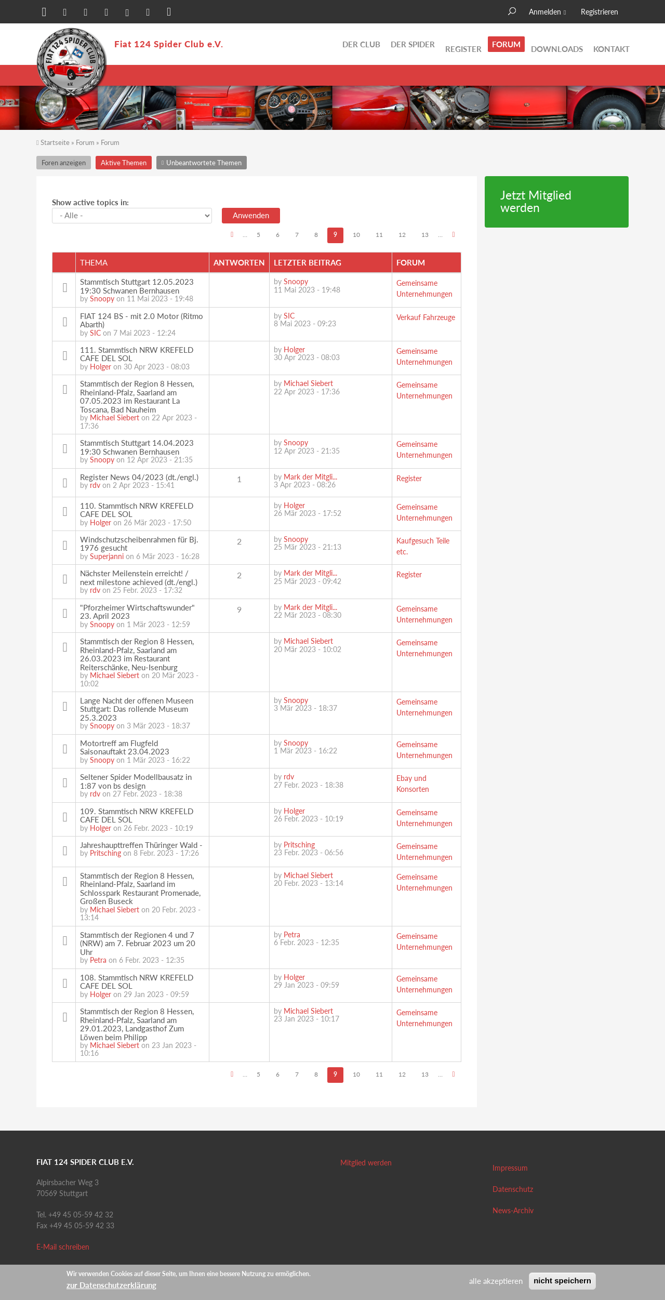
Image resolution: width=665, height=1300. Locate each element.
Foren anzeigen (64, 162)
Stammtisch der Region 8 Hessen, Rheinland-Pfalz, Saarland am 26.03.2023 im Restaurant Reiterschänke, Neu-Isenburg (137, 654)
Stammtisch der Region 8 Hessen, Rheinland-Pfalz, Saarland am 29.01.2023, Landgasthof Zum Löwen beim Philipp (137, 1024)
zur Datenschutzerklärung (111, 1285)
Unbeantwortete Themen (584, 75)
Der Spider (413, 44)
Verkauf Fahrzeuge (425, 317)
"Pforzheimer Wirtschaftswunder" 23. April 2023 (137, 612)
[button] (44, 13)
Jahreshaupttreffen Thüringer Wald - (141, 845)
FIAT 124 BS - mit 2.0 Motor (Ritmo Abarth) (141, 320)
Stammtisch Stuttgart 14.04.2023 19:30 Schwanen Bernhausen (137, 447)
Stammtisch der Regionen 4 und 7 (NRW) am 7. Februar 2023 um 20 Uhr (137, 943)
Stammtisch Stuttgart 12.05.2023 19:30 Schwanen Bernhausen (137, 286)
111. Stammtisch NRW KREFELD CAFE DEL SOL (136, 354)
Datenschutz (513, 1189)
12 (402, 234)
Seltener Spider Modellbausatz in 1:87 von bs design (136, 781)
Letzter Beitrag (307, 262)
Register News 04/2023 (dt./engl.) (139, 477)
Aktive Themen (500, 75)
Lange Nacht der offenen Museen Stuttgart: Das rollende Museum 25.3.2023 (136, 709)
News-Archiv (513, 1210)
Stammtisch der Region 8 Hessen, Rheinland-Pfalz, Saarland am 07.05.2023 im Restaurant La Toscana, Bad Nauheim (137, 396)
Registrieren (599, 11)
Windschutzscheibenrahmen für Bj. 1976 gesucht (139, 544)
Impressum (510, 1167)
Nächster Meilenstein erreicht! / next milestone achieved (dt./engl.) (138, 577)
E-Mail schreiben (62, 1246)
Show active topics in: (90, 202)
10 (356, 234)
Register (463, 44)
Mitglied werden (366, 1162)
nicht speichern (562, 1280)
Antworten (239, 262)
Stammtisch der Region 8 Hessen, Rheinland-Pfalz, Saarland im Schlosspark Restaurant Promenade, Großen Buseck (140, 888)
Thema (94, 262)
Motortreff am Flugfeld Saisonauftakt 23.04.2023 (124, 747)
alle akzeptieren (496, 1280)
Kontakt (611, 44)
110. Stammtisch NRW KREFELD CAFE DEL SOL (136, 510)
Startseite (55, 142)
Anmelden (545, 11)
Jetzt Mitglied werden (535, 201)
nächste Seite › (453, 235)
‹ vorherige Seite (232, 235)
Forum (506, 44)
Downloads (557, 44)
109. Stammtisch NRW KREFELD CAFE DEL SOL (136, 815)
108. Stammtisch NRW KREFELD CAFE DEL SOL (136, 982)
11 (379, 234)
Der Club (361, 44)
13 (425, 234)
